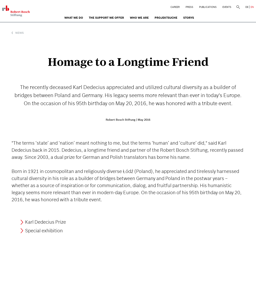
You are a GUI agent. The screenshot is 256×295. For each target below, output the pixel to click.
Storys (188, 17)
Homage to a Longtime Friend (128, 62)
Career (175, 7)
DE (247, 7)
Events (226, 7)
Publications (208, 7)
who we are (139, 17)
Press (189, 7)
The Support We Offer (106, 17)
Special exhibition (44, 230)
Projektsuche (166, 17)
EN (252, 7)
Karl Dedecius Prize (45, 222)
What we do (73, 17)
